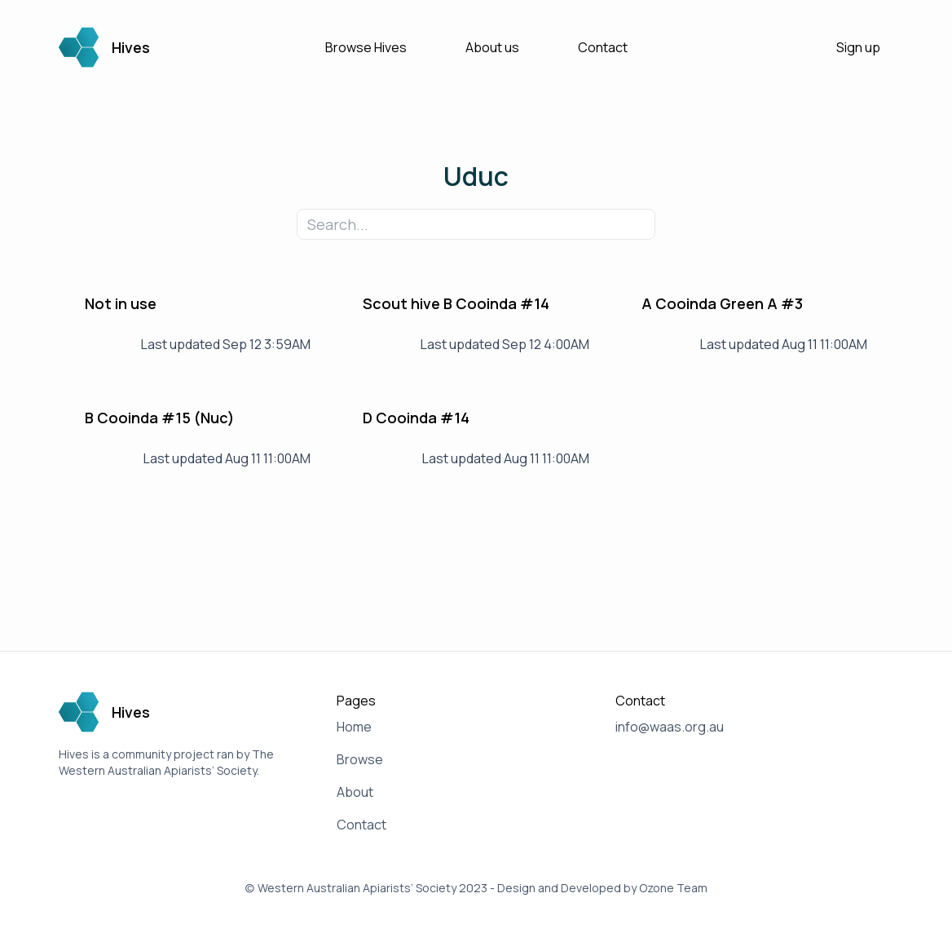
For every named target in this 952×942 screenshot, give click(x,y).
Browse (360, 759)
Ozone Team (673, 888)
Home (354, 727)
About (355, 792)
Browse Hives (366, 47)
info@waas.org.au (669, 727)
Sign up (858, 47)
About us (492, 47)
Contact (603, 47)
